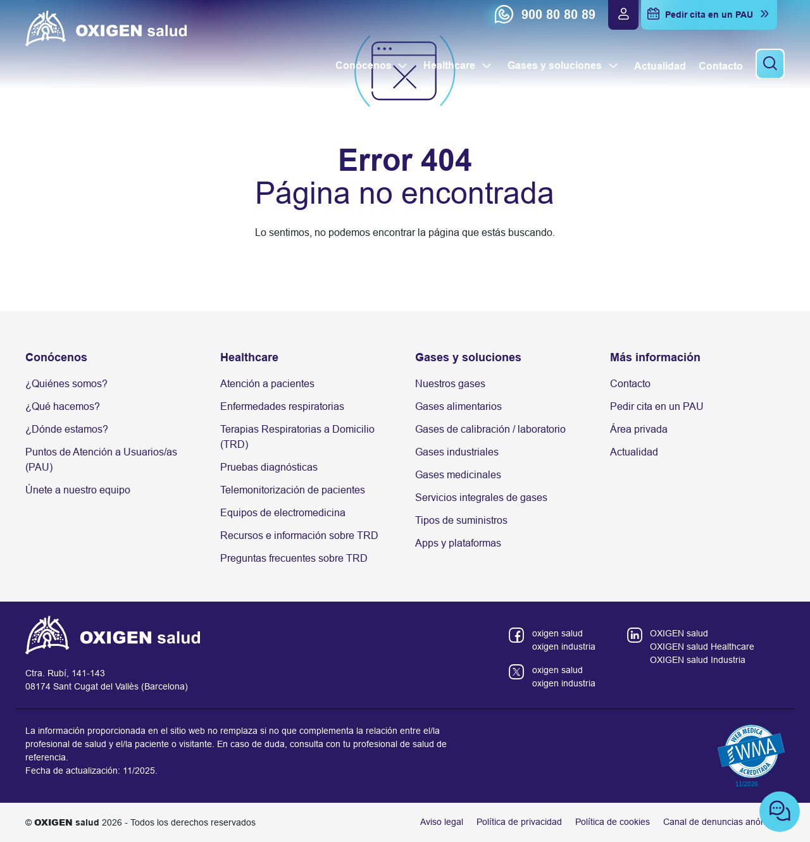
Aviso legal (441, 822)
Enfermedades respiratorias (282, 406)
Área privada (639, 429)
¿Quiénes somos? (66, 383)
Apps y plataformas (458, 543)
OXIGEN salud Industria (697, 660)
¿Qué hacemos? (62, 406)
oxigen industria (563, 646)
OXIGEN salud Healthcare (702, 646)
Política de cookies (612, 822)
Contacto (630, 383)
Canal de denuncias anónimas (724, 822)
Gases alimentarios (458, 406)
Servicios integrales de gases (481, 497)
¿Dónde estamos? (66, 429)
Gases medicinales (458, 474)
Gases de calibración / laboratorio (490, 429)
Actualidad (634, 452)
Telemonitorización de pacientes (292, 490)
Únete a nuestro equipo (77, 490)
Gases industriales (457, 452)
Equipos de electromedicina (283, 512)
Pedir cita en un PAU (657, 406)
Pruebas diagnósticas (269, 467)
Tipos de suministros (461, 520)
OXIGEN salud (679, 633)
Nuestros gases (450, 383)
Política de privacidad (519, 822)
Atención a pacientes (267, 383)
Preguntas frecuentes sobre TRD (294, 558)
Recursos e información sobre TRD (299, 535)
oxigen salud (557, 633)
